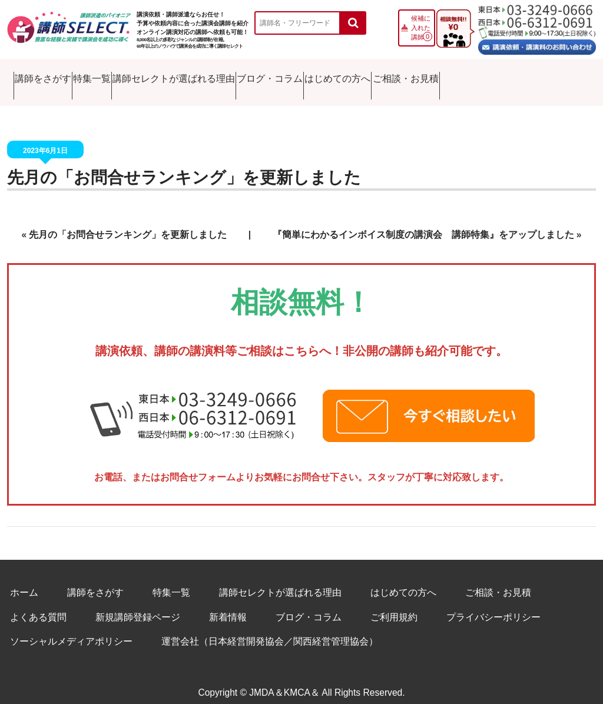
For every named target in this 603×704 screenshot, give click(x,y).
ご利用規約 (394, 605)
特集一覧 (124, 76)
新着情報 (228, 605)
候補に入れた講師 (420, 28)
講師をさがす (47, 76)
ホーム (24, 581)
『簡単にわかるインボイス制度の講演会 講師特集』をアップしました (423, 222)
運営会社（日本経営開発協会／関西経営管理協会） (269, 630)
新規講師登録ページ (137, 605)
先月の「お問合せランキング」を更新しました (184, 166)
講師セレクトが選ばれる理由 (233, 76)
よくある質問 (38, 605)
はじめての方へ (448, 76)
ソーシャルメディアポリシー (71, 630)
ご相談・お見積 (544, 76)
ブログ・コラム (353, 76)
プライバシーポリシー (493, 605)
